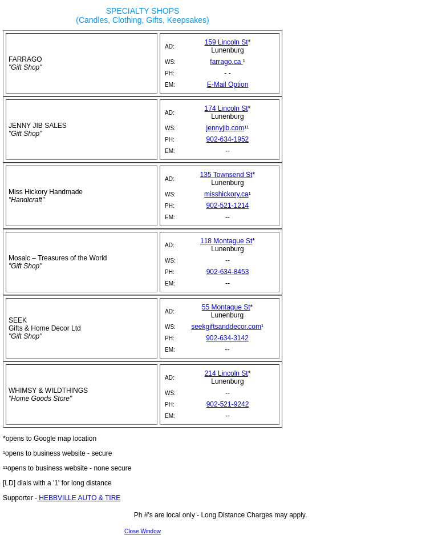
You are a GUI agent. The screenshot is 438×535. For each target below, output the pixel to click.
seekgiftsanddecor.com (226, 327)
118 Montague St (226, 241)
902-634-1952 (227, 139)
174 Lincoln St (226, 108)
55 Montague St (226, 307)
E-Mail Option (228, 85)
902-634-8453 (227, 272)
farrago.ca (226, 62)
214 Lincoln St (226, 373)
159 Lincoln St (226, 42)
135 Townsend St (226, 175)
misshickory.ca (226, 194)
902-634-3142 (227, 338)
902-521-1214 (227, 206)
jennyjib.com (225, 128)
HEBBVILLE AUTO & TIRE (78, 498)
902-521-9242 (227, 404)
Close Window (142, 531)
